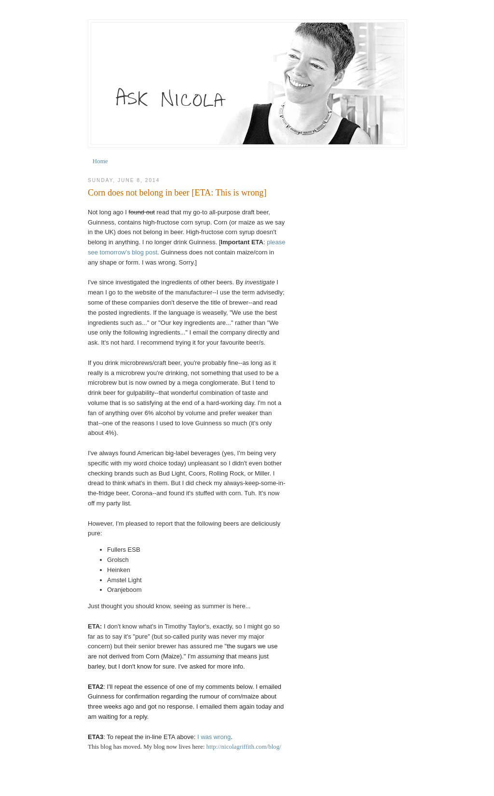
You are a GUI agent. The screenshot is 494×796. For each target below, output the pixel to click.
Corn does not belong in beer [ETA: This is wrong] (177, 192)
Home (100, 161)
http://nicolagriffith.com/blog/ (243, 746)
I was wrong (214, 736)
